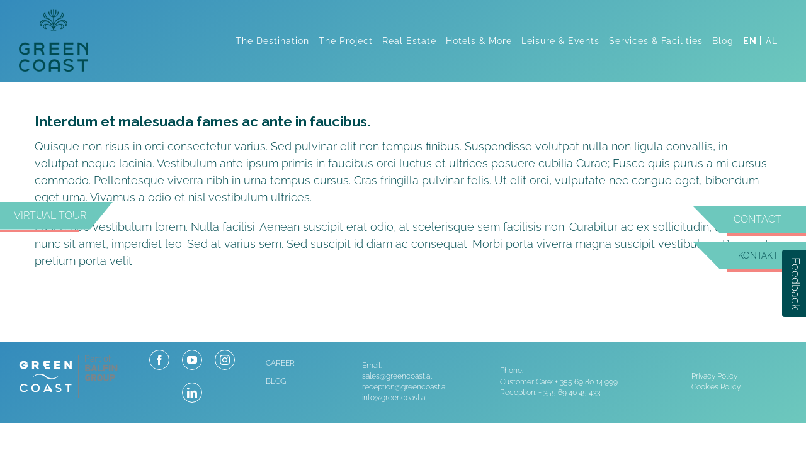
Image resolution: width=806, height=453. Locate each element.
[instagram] (225, 360)
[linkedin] (192, 393)
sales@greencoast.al (397, 376)
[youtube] (192, 360)
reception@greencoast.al (404, 387)
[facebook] (159, 360)
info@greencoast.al (394, 397)
